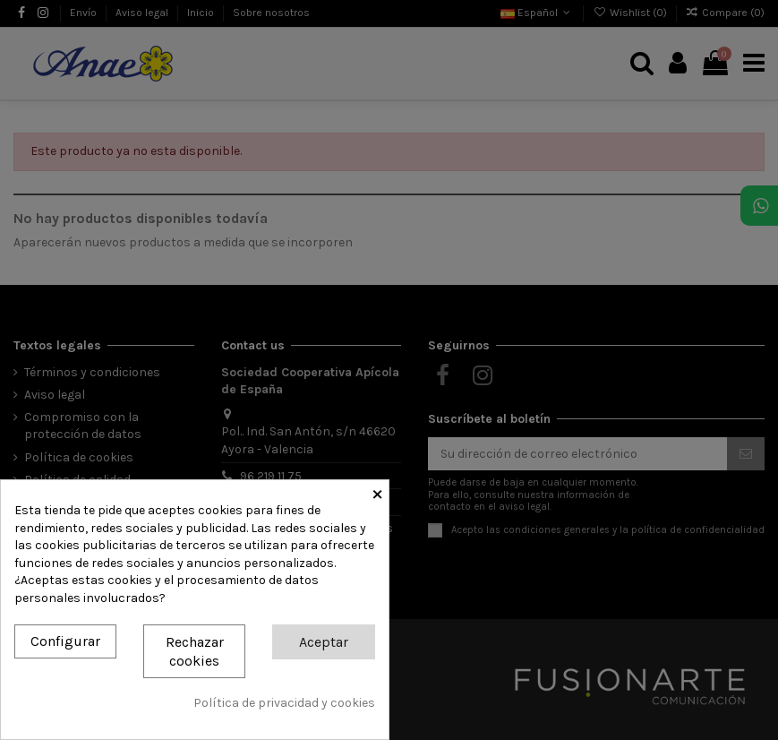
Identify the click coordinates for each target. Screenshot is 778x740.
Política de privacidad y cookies (284, 702)
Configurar (65, 641)
